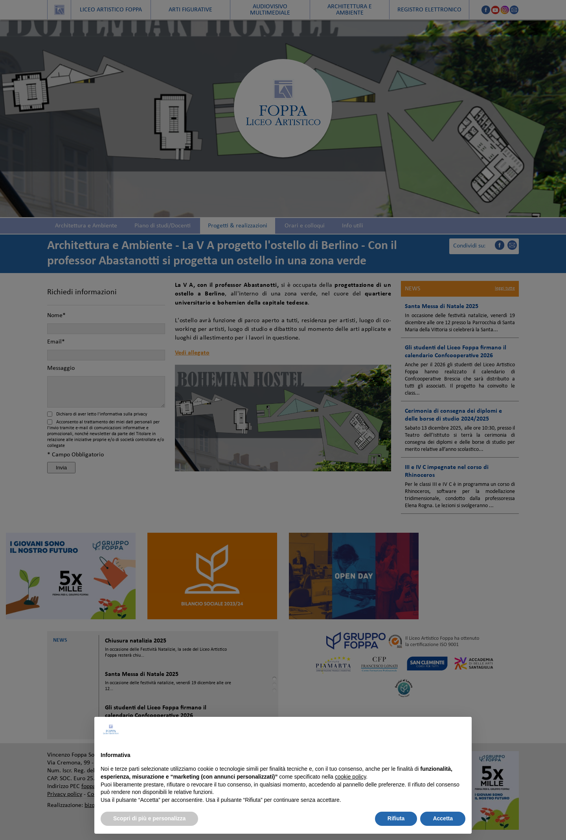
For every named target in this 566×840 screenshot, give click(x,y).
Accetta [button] (443, 818)
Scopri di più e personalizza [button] (149, 818)
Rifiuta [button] (396, 818)
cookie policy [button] (350, 777)
